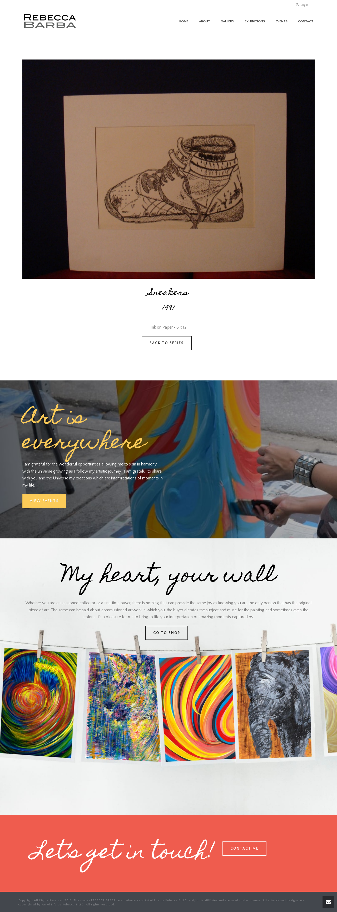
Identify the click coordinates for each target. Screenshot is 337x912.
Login (301, 5)
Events (281, 21)
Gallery (227, 21)
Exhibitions (255, 21)
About (204, 21)
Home (184, 21)
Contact (305, 21)
